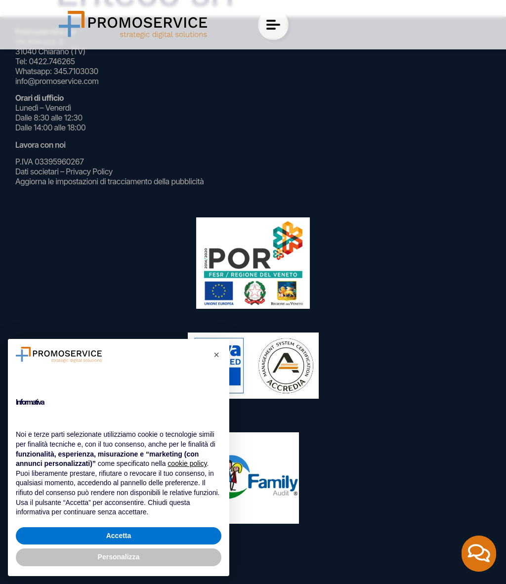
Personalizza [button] (119, 557)
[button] (216, 355)
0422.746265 (52, 61)
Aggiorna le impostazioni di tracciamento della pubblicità (109, 181)
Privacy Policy (89, 171)
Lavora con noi (40, 145)
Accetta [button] (118, 536)
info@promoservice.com (57, 81)
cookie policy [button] (187, 463)
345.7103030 (75, 71)
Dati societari (37, 171)
